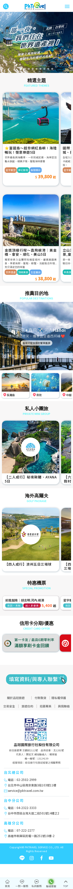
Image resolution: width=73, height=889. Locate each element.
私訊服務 (37, 886)
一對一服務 (22, 886)
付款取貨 (40, 698)
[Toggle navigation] (67, 6)
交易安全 (9, 706)
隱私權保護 (58, 698)
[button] (3, 42)
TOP (65, 886)
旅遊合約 (27, 706)
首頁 (7, 886)
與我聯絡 (64, 706)
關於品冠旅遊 (16, 698)
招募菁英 (45, 706)
